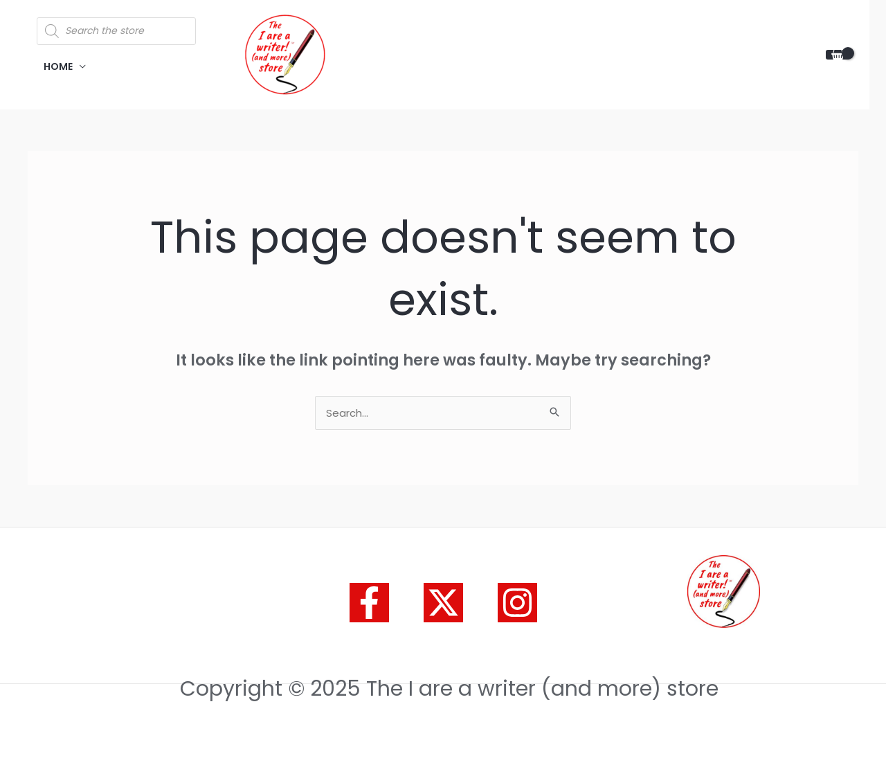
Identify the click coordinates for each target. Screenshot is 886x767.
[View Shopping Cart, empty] (838, 55)
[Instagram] (517, 602)
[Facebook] (369, 602)
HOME (58, 66)
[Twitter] (443, 602)
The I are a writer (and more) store (449, 46)
